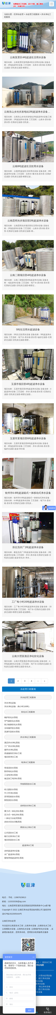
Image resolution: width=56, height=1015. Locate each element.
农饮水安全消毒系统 (13, 822)
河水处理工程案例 (28, 697)
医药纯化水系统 (11, 771)
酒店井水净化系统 (12, 742)
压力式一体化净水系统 (14, 815)
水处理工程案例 (32, 14)
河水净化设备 (10, 703)
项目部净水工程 (11, 757)
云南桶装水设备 (9, 929)
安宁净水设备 (36, 992)
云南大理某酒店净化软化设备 (28, 656)
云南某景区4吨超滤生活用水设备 (28, 57)
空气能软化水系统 (12, 721)
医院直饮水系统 (11, 800)
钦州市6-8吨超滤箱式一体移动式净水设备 (28, 493)
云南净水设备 (30, 925)
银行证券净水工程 (12, 836)
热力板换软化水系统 (13, 724)
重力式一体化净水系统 (14, 811)
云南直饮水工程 (16, 925)
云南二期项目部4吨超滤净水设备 (28, 275)
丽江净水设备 (44, 978)
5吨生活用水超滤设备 (28, 329)
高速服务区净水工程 (13, 753)
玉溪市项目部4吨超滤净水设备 (28, 384)
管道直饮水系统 (11, 768)
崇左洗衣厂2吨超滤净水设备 (28, 547)
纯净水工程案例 (28, 762)
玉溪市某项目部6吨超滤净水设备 (28, 438)
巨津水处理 (18, 14)
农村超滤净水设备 (12, 851)
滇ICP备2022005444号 (12, 914)
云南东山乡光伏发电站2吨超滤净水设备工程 (28, 111)
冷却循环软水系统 (12, 728)
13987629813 (20, 897)
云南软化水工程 (44, 925)
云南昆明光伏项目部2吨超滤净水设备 (28, 220)
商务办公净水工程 (28, 827)
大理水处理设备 (45, 975)
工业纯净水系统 (11, 775)
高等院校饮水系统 (12, 796)
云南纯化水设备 (23, 929)
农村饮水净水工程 (28, 805)
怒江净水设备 (44, 989)
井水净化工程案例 (28, 737)
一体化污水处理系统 (13, 818)
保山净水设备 (44, 986)
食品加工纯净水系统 (13, 778)
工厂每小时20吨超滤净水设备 (28, 601)
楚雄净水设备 (37, 981)
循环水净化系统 (11, 750)
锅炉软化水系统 (11, 717)
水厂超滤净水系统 (12, 854)
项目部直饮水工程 (12, 840)
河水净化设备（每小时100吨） (17, 706)
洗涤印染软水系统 (12, 732)
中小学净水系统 (11, 793)
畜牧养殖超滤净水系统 (14, 858)
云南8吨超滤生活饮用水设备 (28, 166)
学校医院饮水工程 (28, 784)
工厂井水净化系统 (12, 746)
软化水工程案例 (28, 712)
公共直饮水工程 (11, 833)
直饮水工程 (47, 962)
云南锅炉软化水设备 (40, 929)
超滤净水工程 (28, 845)
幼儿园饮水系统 (11, 789)
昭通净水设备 (39, 984)
